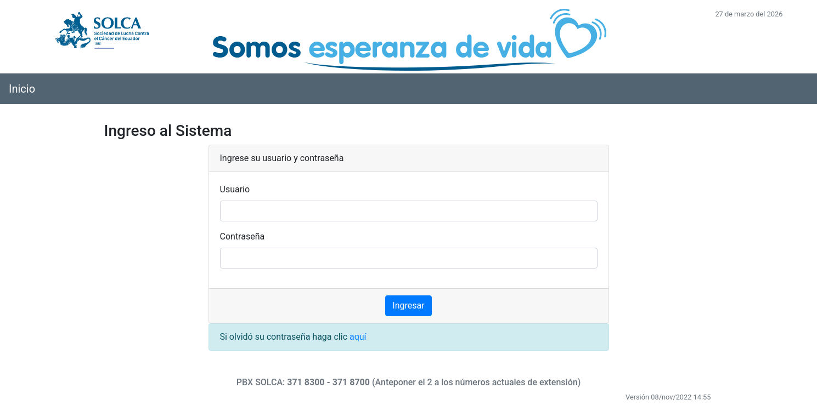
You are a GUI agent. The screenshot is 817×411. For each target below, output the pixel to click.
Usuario (235, 189)
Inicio (22, 88)
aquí (358, 337)
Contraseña (242, 236)
